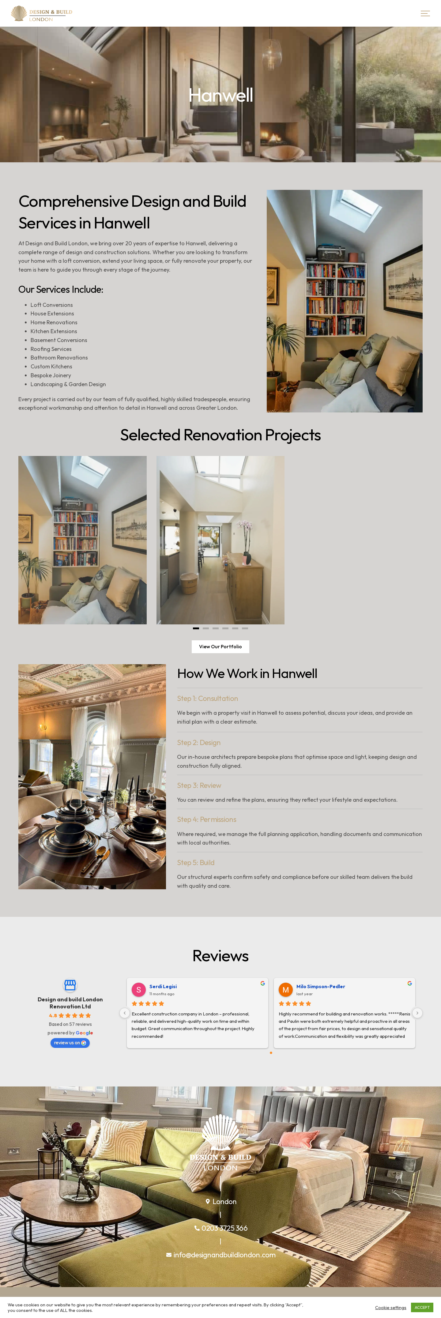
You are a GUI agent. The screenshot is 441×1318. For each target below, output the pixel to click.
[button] (196, 628)
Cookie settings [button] (390, 1307)
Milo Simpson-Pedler (320, 986)
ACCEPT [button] (422, 1307)
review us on (70, 1042)
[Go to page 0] (271, 1053)
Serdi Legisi (163, 986)
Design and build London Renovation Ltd (70, 1003)
